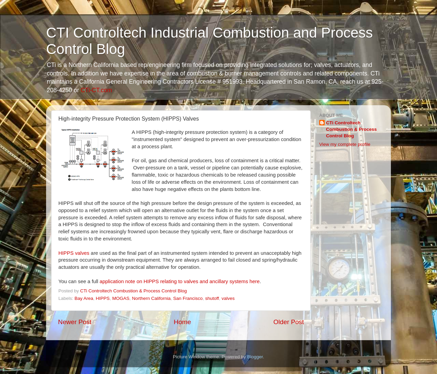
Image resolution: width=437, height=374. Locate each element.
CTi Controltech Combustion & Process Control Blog (351, 129)
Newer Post (74, 321)
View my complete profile (344, 144)
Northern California (151, 298)
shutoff (212, 298)
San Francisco (187, 298)
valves (228, 298)
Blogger (255, 356)
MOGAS (120, 298)
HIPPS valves (73, 253)
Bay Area (83, 298)
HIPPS (103, 298)
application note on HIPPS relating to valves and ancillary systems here (180, 281)
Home (182, 321)
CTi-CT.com (96, 90)
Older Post (288, 321)
